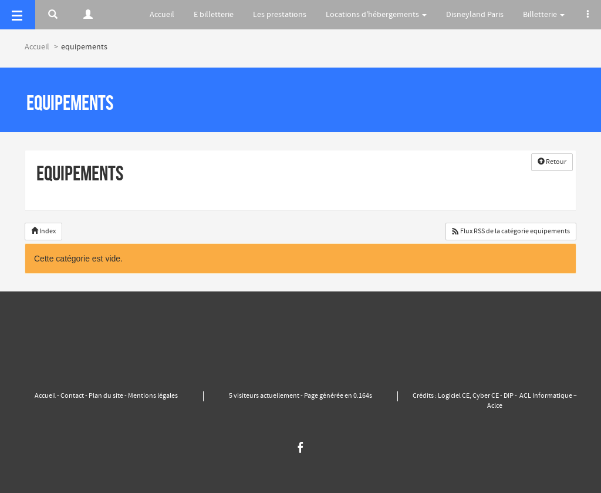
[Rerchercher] (52, 14)
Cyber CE (485, 396)
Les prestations (279, 14)
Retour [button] (552, 162)
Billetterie (544, 14)
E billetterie (214, 14)
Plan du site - (108, 396)
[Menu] (17, 14)
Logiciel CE (454, 396)
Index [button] (43, 231)
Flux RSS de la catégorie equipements (511, 231)
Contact (72, 396)
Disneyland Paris (475, 14)
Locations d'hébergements (376, 14)
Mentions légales (152, 396)
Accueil (162, 14)
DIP (509, 396)
